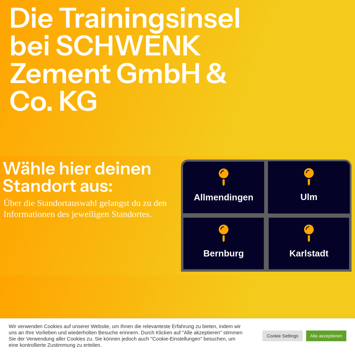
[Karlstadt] (309, 233)
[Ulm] (309, 176)
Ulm (308, 197)
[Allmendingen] (223, 177)
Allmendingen (223, 197)
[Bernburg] (223, 233)
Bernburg (224, 253)
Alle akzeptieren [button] (326, 335)
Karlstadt (309, 253)
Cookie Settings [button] (282, 335)
